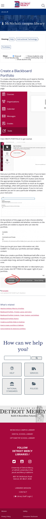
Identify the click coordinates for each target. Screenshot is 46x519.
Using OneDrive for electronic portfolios (13, 329)
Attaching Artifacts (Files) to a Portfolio (12, 308)
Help (12, 39)
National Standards (12, 387)
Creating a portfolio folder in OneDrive (12, 322)
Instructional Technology (27, 39)
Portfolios (6, 47)
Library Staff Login (24, 496)
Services (34, 370)
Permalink (5, 291)
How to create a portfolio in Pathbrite (12, 325)
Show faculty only (11, 58)
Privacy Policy (6, 516)
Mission (4, 511)
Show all (17, 56)
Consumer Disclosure (30, 516)
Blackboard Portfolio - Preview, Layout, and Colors (16, 312)
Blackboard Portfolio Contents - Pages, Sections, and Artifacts (19, 315)
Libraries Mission (23, 488)
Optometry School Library (22, 438)
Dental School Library (22, 434)
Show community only (33, 58)
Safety (25, 511)
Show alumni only (23, 59)
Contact (23, 492)
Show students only (34, 56)
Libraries (4, 12)
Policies (34, 386)
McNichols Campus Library (22, 430)
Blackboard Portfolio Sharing (9, 319)
